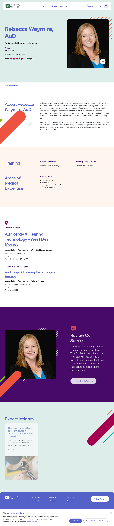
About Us (52, 501)
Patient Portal (99, 499)
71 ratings (28, 59)
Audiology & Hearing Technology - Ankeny (30, 274)
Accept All (75, 521)
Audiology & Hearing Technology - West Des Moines (26, 239)
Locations (63, 6)
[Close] (111, 513)
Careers (70, 501)
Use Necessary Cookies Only (95, 521)
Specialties (53, 6)
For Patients (35, 497)
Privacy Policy (31, 522)
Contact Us (71, 497)
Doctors (42, 6)
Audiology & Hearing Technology (21, 42)
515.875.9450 (10, 50)
